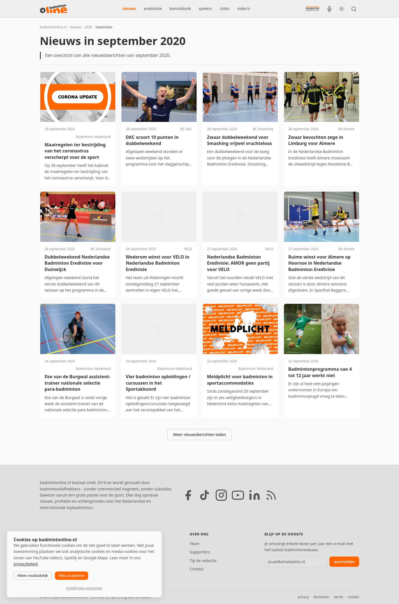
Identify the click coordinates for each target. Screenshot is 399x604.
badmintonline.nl (53, 27)
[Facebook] (188, 495)
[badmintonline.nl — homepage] (53, 8)
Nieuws (76, 27)
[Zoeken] (353, 8)
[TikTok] (205, 495)
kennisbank (180, 8)
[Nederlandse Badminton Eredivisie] (312, 9)
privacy (303, 597)
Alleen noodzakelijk (32, 575)
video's (243, 8)
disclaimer (321, 597)
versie (338, 597)
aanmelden (344, 561)
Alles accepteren (72, 575)
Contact (197, 569)
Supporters (200, 552)
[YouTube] (238, 495)
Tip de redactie (203, 560)
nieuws (129, 8)
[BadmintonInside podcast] (329, 8)
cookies (353, 597)
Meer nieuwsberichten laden (199, 434)
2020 (88, 27)
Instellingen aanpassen (84, 588)
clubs (225, 8)
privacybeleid (26, 564)
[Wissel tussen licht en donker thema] (341, 8)
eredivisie (153, 8)
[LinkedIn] (254, 495)
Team (195, 543)
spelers (205, 8)
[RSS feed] (271, 495)
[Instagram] (221, 495)
